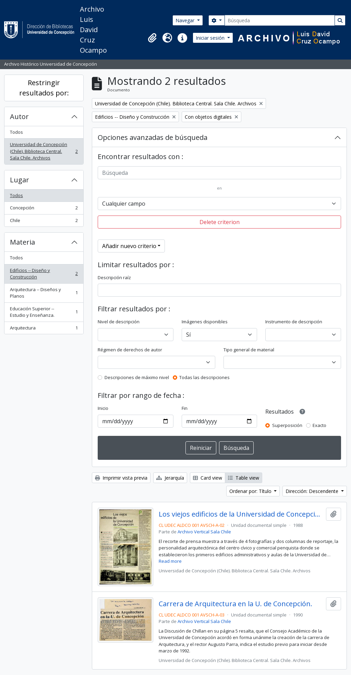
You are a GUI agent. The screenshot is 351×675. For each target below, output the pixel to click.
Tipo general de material (248, 350)
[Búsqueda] (280, 20)
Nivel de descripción (119, 322)
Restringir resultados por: (44, 88)
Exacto (319, 425)
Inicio (103, 408)
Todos (16, 132)
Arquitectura (44, 329)
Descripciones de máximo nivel (137, 377)
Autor (19, 116)
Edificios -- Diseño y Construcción (44, 273)
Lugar (19, 179)
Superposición (287, 425)
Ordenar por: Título (251, 491)
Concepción (44, 209)
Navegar (186, 20)
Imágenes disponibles (205, 322)
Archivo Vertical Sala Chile (204, 532)
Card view (207, 478)
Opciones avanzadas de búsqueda (152, 137)
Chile (44, 221)
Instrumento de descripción (293, 322)
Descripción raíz (114, 277)
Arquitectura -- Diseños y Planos (44, 292)
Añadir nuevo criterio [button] (129, 246)
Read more (170, 561)
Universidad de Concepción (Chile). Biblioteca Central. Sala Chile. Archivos (44, 151)
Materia (22, 242)
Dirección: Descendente (313, 491)
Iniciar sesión (211, 38)
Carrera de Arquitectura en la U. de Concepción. (235, 604)
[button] (152, 38)
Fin (184, 408)
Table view (243, 478)
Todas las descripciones (204, 377)
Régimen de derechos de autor (130, 350)
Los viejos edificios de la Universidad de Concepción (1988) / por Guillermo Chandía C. (241, 514)
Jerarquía (170, 478)
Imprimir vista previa (121, 478)
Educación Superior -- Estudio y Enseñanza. (44, 312)
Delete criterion (219, 222)
